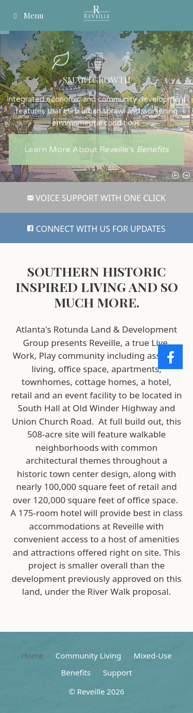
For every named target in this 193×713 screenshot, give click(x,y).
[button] (60, 55)
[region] (96, 106)
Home (32, 655)
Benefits (76, 672)
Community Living (88, 655)
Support (117, 672)
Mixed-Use (152, 655)
